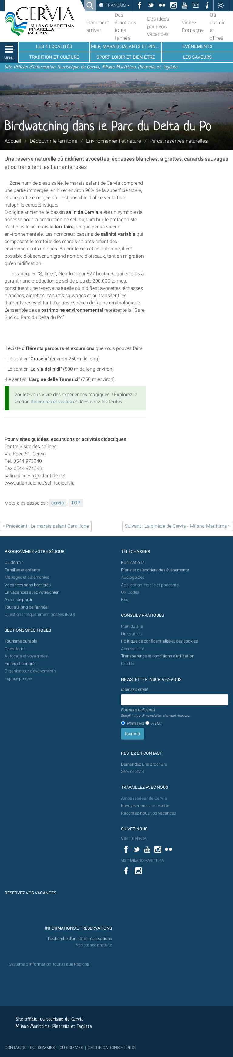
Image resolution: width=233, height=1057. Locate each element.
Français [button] (117, 5)
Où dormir (14, 562)
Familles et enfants (22, 570)
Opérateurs (15, 648)
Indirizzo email (134, 689)
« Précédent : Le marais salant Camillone (46, 526)
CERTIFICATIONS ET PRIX (112, 1047)
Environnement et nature (113, 141)
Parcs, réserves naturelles (179, 141)
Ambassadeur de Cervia (144, 798)
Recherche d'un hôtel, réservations (80, 938)
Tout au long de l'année (26, 607)
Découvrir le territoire (53, 141)
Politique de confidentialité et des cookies (159, 641)
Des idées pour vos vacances (158, 26)
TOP (75, 503)
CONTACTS (15, 1047)
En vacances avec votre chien (32, 592)
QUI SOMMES (42, 1047)
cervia (57, 503)
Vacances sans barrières (28, 585)
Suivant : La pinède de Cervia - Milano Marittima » (177, 526)
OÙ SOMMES (71, 1047)
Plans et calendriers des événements (155, 570)
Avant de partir (18, 599)
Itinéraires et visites (51, 402)
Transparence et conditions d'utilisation (157, 656)
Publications (132, 562)
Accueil (13, 141)
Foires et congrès (21, 663)
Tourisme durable (21, 641)
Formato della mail (155, 712)
